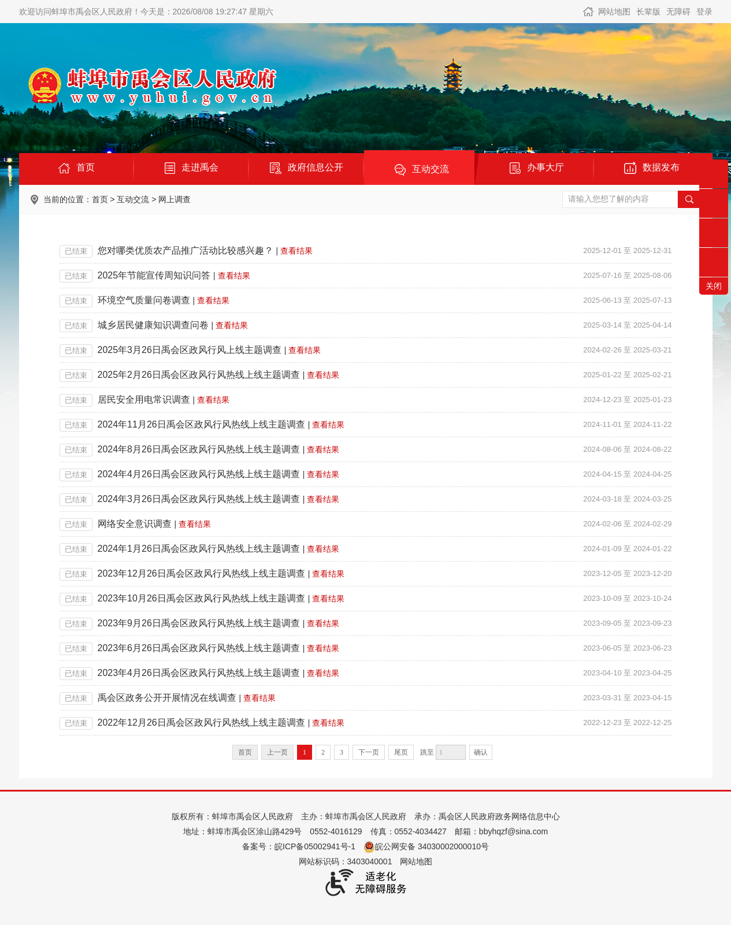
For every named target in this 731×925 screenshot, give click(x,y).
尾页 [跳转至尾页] (401, 752)
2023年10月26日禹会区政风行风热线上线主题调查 (201, 598)
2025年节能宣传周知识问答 (154, 275)
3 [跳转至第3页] (341, 752)
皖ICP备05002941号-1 (314, 846)
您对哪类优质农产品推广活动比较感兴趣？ (185, 250)
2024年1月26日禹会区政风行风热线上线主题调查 (199, 548)
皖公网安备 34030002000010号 (426, 846)
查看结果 (296, 250)
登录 (704, 11)
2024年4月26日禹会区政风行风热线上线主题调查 (199, 474)
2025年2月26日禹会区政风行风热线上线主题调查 (199, 375)
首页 (100, 199)
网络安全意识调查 (135, 524)
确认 (481, 752)
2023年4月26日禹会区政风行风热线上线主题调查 (199, 673)
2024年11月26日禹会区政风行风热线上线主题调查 (201, 424)
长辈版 (648, 11)
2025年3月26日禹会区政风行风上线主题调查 (189, 350)
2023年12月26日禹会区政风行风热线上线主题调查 (201, 573)
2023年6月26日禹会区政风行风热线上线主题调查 (199, 648)
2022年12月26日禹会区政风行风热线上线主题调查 (201, 722)
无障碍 (678, 11)
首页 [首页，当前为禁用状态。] (245, 752)
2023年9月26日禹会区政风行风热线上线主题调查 (199, 623)
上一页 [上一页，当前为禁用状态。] (277, 752)
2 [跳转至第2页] (323, 752)
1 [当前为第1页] (304, 752)
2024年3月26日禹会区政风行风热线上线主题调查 (199, 499)
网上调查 (174, 199)
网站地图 (614, 11)
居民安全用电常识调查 (144, 399)
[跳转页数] (451, 752)
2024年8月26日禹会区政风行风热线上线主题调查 (199, 449)
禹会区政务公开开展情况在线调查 (167, 698)
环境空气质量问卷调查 (144, 300)
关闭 (714, 286)
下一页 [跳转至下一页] (368, 752)
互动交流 (133, 199)
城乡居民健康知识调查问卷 (153, 325)
